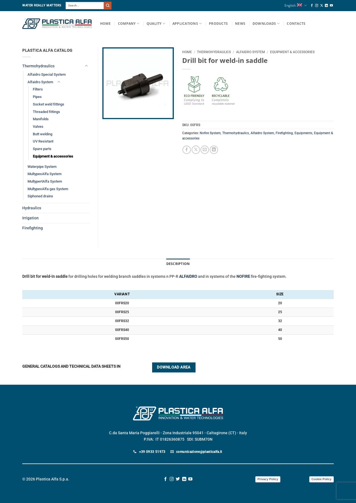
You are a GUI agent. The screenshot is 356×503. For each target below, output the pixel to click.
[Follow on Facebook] (311, 5)
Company (128, 23)
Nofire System (210, 133)
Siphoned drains (40, 196)
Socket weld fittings (48, 104)
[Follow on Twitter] (178, 479)
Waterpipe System (42, 167)
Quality (156, 23)
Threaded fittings (46, 112)
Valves (38, 126)
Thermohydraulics (214, 52)
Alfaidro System (250, 52)
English (295, 5)
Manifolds (41, 119)
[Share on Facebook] (186, 150)
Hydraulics (31, 208)
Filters (38, 89)
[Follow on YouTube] (331, 5)
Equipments (303, 133)
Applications (187, 23)
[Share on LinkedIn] (214, 150)
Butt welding (42, 134)
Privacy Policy (268, 479)
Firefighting (284, 133)
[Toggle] (86, 66)
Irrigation (30, 218)
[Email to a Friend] (205, 150)
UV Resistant (43, 141)
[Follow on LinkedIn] (326, 5)
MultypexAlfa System (44, 174)
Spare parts (42, 149)
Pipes (37, 97)
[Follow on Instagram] (316, 5)
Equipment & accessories (292, 52)
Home (105, 23)
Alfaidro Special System (47, 74)
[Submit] (108, 5)
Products (218, 23)
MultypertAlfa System (45, 181)
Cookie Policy (322, 479)
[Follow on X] (321, 5)
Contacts (296, 23)
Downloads (266, 23)
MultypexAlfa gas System (48, 189)
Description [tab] (178, 264)
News (240, 23)
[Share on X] (196, 150)
